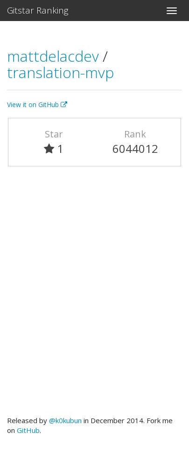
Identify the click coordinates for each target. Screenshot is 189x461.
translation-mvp (60, 72)
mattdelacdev (55, 56)
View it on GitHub (37, 104)
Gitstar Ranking (38, 10)
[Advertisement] (94, 295)
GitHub (28, 430)
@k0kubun (65, 420)
